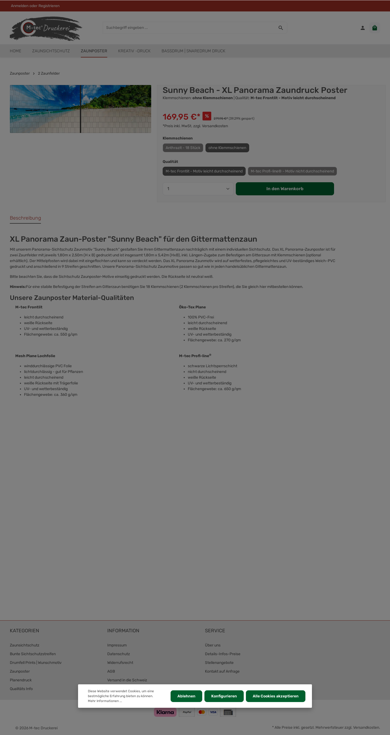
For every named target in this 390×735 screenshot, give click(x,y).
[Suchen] (281, 28)
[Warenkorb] (374, 27)
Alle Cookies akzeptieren (276, 696)
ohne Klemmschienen (227, 147)
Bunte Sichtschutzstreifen (33, 654)
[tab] (25, 218)
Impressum (117, 645)
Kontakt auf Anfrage (222, 671)
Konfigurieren (224, 696)
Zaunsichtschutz (24, 645)
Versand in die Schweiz (127, 680)
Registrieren (48, 6)
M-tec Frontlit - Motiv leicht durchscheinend (204, 171)
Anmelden (19, 6)
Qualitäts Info (21, 689)
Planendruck (21, 680)
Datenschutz (118, 654)
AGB (111, 671)
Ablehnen (186, 696)
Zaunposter (20, 671)
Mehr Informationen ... (105, 701)
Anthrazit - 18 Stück (183, 147)
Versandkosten (366, 727)
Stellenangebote (219, 662)
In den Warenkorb (284, 188)
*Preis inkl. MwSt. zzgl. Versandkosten (195, 126)
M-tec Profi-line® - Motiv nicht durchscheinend (292, 171)
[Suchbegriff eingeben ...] (189, 28)
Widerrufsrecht (120, 662)
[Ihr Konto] (362, 27)
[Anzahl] (198, 188)
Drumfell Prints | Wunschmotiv (36, 662)
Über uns (213, 645)
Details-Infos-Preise (222, 654)
